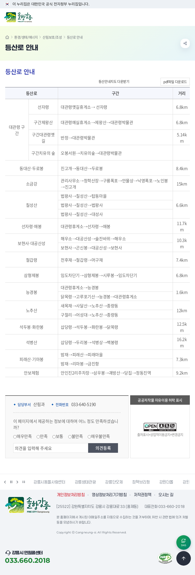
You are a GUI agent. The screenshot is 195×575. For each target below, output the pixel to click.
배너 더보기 (23, 482)
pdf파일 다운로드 (175, 81)
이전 (5, 482)
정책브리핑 (141, 482)
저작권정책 (142, 495)
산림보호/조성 (52, 37)
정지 (11, 482)
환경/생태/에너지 (26, 37)
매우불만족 (100, 436)
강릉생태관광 (85, 482)
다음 (17, 482)
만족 (43, 436)
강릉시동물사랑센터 (49, 482)
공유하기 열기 (185, 43)
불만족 (77, 436)
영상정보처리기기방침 (109, 495)
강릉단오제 (114, 482)
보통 (59, 436)
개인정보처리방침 (71, 495)
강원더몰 (166, 482)
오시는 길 (165, 495)
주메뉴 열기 (188, 16)
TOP (183, 558)
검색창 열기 (177, 16)
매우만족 (24, 436)
